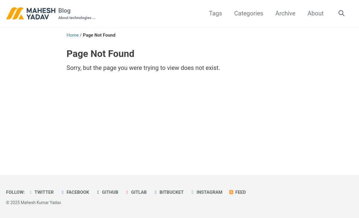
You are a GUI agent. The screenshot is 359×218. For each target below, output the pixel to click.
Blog (77, 14)
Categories (248, 13)
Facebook (74, 192)
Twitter (41, 192)
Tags (215, 13)
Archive (285, 13)
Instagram (206, 192)
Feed (237, 192)
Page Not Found (100, 53)
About (316, 13)
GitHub (106, 192)
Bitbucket (168, 192)
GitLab (135, 192)
